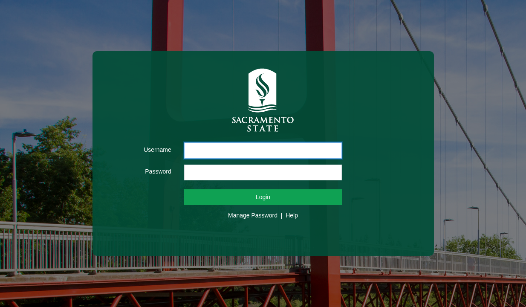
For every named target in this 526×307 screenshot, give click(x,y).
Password (158, 171)
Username (157, 149)
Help (292, 215)
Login (263, 197)
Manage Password (252, 215)
